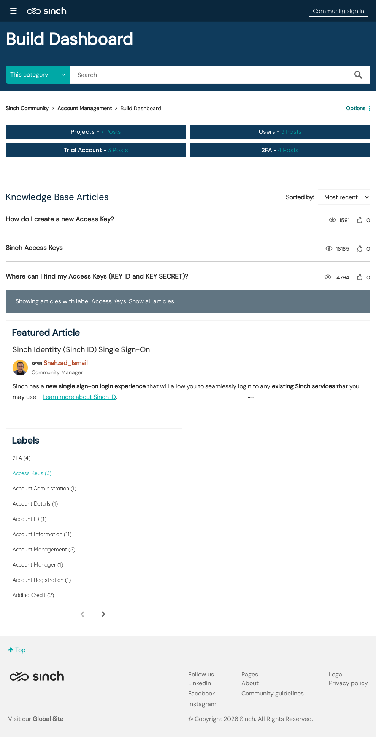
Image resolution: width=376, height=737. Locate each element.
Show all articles (151, 301)
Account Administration (41, 488)
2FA (17, 458)
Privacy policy (348, 683)
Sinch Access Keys (34, 248)
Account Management (84, 108)
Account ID (26, 519)
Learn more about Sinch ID (79, 397)
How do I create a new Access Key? (60, 219)
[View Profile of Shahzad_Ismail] (66, 363)
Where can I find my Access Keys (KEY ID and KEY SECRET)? (97, 276)
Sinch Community (47, 10)
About (250, 683)
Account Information (37, 534)
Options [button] (355, 108)
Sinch (36, 676)
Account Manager (34, 564)
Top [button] (20, 650)
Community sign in (338, 10)
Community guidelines (272, 693)
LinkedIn (199, 683)
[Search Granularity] (38, 75)
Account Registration (38, 580)
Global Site (48, 719)
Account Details (32, 503)
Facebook (201, 693)
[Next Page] (103, 614)
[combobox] (220, 75)
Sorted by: (300, 197)
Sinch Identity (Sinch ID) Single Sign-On (81, 349)
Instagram (202, 704)
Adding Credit (29, 595)
